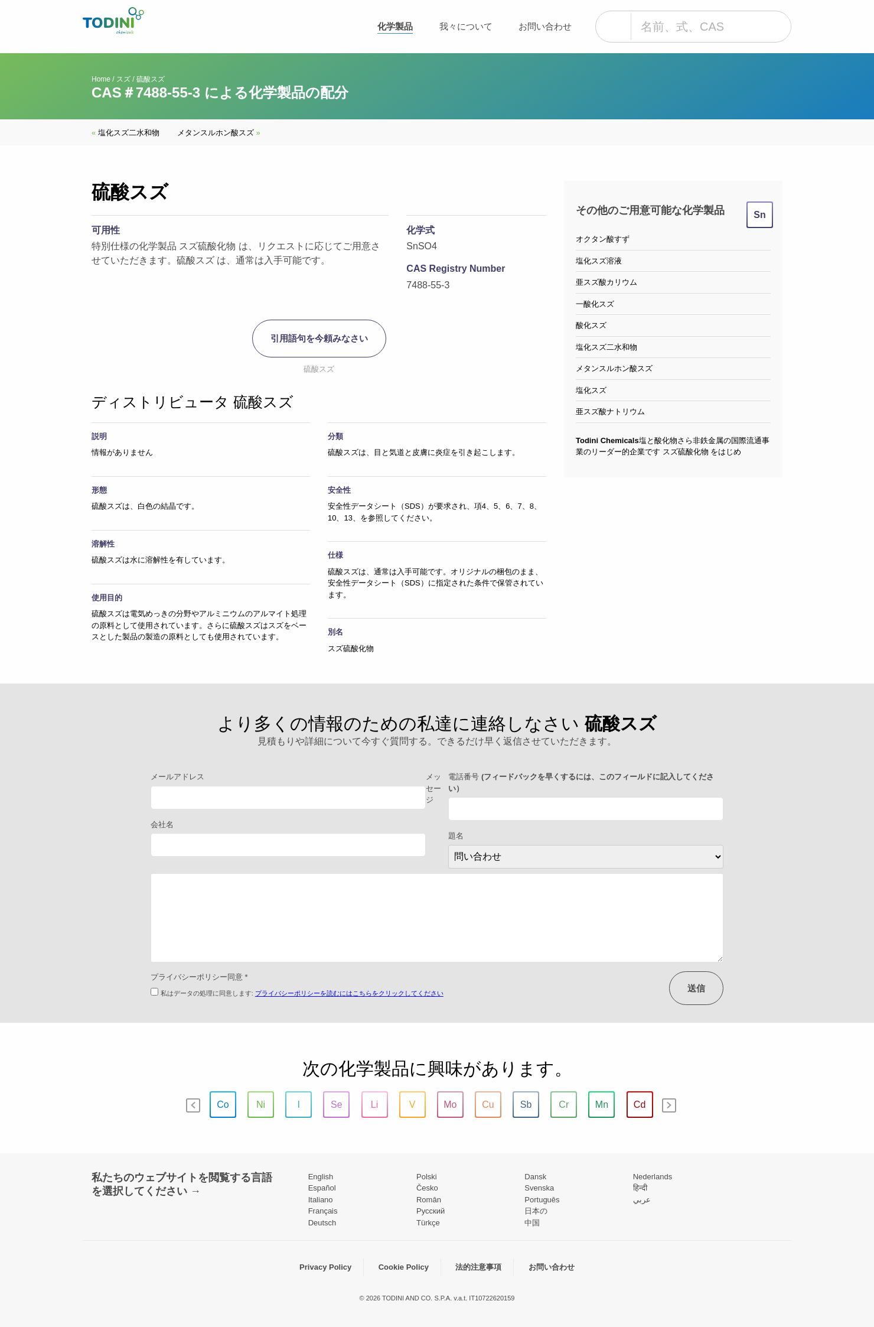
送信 (696, 988)
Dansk (535, 1176)
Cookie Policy (404, 1267)
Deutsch (322, 1222)
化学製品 (395, 26)
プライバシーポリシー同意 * (199, 977)
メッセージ (433, 788)
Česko (427, 1187)
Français (323, 1210)
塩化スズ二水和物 (125, 132)
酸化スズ (591, 325)
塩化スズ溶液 (599, 260)
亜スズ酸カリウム (606, 282)
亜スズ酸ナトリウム (610, 411)
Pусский (430, 1210)
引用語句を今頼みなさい (319, 338)
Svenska (539, 1187)
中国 (532, 1222)
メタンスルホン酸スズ (218, 132)
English (321, 1176)
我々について (466, 26)
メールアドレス (177, 776)
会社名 (162, 824)
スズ (123, 79)
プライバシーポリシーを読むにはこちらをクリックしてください (349, 993)
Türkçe (428, 1222)
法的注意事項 (478, 1267)
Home (101, 79)
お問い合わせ (545, 26)
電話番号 (581, 782)
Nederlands (653, 1176)
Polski (426, 1176)
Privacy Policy (325, 1267)
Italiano (320, 1199)
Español (322, 1187)
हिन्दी (640, 1187)
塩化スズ (591, 390)
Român (428, 1199)
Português (541, 1199)
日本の (535, 1210)
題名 (456, 835)
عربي (642, 1199)
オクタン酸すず (603, 239)
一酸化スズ (595, 304)
